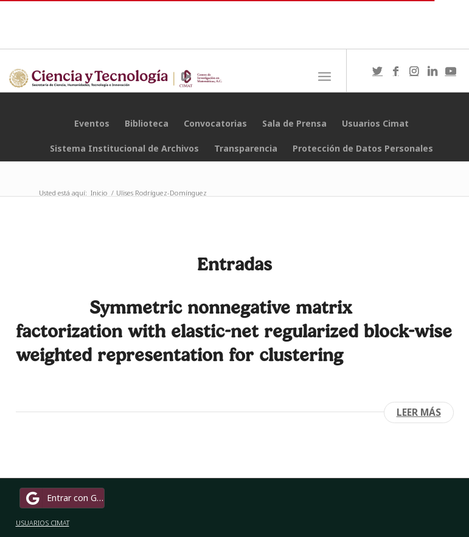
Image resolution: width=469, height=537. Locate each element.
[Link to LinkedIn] (432, 70)
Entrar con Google (64, 498)
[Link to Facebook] (396, 70)
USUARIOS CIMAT (42, 522)
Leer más (419, 412)
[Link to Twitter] (378, 70)
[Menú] (324, 76)
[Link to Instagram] (414, 70)
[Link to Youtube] (451, 70)
